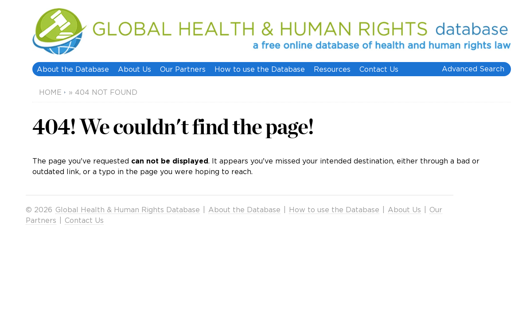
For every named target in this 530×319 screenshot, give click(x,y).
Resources (332, 69)
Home (50, 92)
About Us (134, 69)
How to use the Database (259, 69)
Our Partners (183, 69)
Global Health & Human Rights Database (127, 210)
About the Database (73, 69)
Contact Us (378, 69)
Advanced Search (473, 69)
